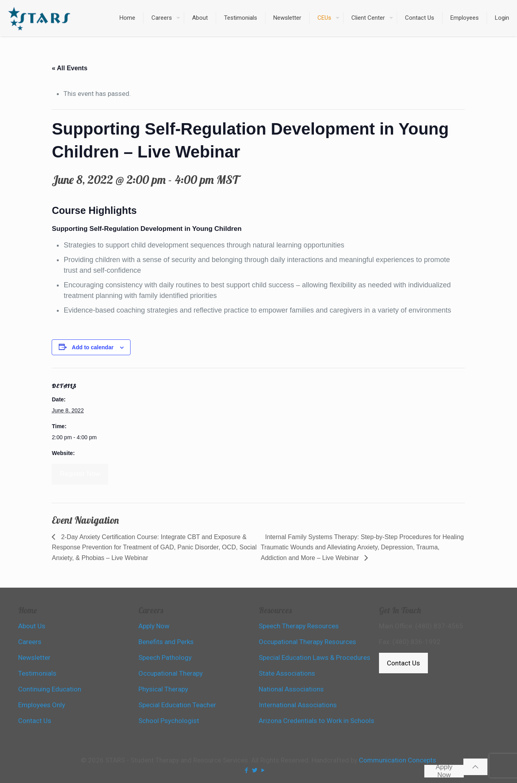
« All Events (69, 68)
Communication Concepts (397, 760)
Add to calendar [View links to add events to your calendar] (93, 347)
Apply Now (444, 771)
